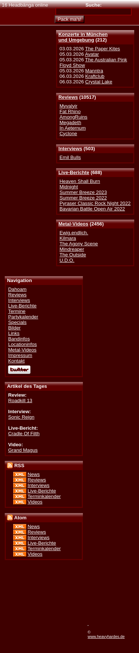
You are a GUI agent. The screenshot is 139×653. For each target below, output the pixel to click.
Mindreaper (71, 249)
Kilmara (67, 238)
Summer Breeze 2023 (83, 192)
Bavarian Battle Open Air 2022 (92, 209)
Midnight (68, 187)
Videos (35, 502)
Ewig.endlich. (73, 232)
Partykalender (23, 317)
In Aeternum (72, 128)
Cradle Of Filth (24, 433)
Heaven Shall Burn (79, 181)
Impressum (20, 355)
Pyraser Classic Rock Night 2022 (95, 203)
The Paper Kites (102, 48)
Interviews (70, 148)
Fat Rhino (70, 111)
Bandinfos (19, 339)
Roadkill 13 (20, 400)
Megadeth (70, 122)
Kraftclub (94, 76)
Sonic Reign (21, 417)
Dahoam (17, 289)
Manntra (94, 70)
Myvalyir (68, 106)
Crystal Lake (98, 81)
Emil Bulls (70, 157)
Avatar (92, 54)
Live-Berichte (73, 172)
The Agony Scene (78, 243)
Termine (16, 311)
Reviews (68, 97)
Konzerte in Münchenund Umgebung (82, 37)
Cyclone (68, 133)
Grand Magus (22, 450)
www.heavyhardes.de (106, 636)
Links (13, 333)
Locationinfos (22, 344)
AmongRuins (73, 117)
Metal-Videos (73, 224)
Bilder (14, 328)
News (34, 474)
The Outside (72, 254)
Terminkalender (44, 496)
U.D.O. (66, 260)
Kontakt (16, 361)
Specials (17, 322)
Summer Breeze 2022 (83, 198)
